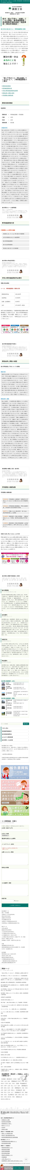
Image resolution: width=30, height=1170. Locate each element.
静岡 (2, 1088)
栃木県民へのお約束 (7, 740)
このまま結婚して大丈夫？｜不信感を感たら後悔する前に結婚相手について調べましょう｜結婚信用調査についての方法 (14, 979)
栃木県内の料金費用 (20, 12)
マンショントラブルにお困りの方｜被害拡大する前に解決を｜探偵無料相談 (14, 1006)
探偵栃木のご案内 (9, 12)
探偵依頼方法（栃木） (15, 14)
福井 (19, 1085)
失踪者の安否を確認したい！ (7, 999)
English (3, 1127)
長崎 (19, 1094)
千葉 (23, 1081)
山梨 (9, 1085)
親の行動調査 (4, 1015)
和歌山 (12, 1090)
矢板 (26, 757)
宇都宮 (3, 757)
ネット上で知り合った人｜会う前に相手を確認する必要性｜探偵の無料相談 (14, 1042)
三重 (12, 1088)
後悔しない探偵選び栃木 (7, 1133)
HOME (4, 1111)
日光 (15, 757)
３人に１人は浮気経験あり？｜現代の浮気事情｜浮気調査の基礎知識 (14, 1038)
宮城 (2, 1081)
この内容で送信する (15, 905)
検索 (26, 723)
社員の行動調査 (4, 1052)
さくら (6, 759)
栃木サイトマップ (6, 1125)
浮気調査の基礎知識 (7, 95)
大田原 (23, 757)
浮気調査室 (4, 1157)
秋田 (25, 1079)
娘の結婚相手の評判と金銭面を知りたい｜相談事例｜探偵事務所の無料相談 (14, 985)
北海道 (15, 1079)
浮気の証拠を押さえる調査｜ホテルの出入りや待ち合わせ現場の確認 (14, 1026)
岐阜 (9, 1088)
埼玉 (26, 1081)
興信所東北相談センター (7, 1147)
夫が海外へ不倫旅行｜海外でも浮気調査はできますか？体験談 (14, 1063)
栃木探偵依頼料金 (7, 734)
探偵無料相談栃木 (7, 731)
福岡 (16, 1094)
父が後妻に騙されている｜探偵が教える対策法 (11, 1060)
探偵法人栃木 (5, 1129)
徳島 (2, 1094)
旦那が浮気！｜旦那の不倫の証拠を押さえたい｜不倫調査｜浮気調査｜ (14, 1019)
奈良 (2, 1090)
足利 (6, 757)
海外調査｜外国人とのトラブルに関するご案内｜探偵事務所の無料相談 (14, 994)
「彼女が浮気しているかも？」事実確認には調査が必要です (14, 973)
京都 (26, 1088)
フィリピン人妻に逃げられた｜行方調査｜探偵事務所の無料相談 (14, 1012)
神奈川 (2, 1083)
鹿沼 (13, 757)
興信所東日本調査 (6, 1149)
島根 (2, 1092)
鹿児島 (9, 1097)
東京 (19, 1081)
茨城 (13, 1083)
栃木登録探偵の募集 (6, 1143)
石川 (15, 1085)
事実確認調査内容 (7, 88)
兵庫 (9, 1090)
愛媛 (26, 1092)
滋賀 (5, 1090)
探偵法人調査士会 (5, 1099)
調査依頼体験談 (6, 86)
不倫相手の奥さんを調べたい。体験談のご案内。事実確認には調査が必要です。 (14, 1070)
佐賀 (23, 1094)
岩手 (22, 1079)
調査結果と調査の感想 (8, 93)
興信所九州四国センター (7, 1155)
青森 (19, 1079)
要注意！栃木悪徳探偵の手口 (8, 1135)
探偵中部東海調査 (6, 1151)
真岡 (20, 757)
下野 (14, 759)
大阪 (23, 1088)
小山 (18, 757)
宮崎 (5, 1097)
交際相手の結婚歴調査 (6, 997)
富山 (12, 1085)
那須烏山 (10, 759)
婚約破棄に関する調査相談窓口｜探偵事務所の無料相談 (13, 982)
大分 (26, 1094)
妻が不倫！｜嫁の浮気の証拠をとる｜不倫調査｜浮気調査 (14, 1002)
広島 (9, 1092)
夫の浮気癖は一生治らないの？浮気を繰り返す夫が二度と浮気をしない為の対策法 (14, 990)
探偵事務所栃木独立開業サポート (9, 1141)
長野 (5, 1085)
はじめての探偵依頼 (7, 737)
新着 (8, 1111)
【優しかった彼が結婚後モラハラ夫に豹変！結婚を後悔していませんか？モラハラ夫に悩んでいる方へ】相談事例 (14, 1030)
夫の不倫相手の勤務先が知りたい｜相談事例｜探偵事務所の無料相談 (14, 1034)
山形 (5, 1081)
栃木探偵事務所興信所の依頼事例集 (10, 1137)
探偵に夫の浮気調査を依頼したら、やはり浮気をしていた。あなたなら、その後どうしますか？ (14, 1046)
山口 (12, 1092)
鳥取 (24, 1090)
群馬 (6, 1083)
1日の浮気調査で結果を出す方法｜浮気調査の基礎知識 (13, 1049)
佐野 (11, 757)
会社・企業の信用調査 (6, 1066)
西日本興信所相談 (6, 1153)
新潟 (2, 1085)
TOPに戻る (5, 728)
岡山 (5, 1092)
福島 (9, 1081)
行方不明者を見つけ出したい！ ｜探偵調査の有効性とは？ (14, 1057)
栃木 (8, 757)
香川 (23, 1092)
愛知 (5, 1088)
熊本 (2, 1097)
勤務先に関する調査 (5, 1054)
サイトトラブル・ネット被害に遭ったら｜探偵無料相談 (13, 1009)
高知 (5, 1094)
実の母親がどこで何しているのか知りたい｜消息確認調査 (14, 975)
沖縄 (13, 1097)
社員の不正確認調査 (5, 1022)
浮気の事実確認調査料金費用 (10, 90)
